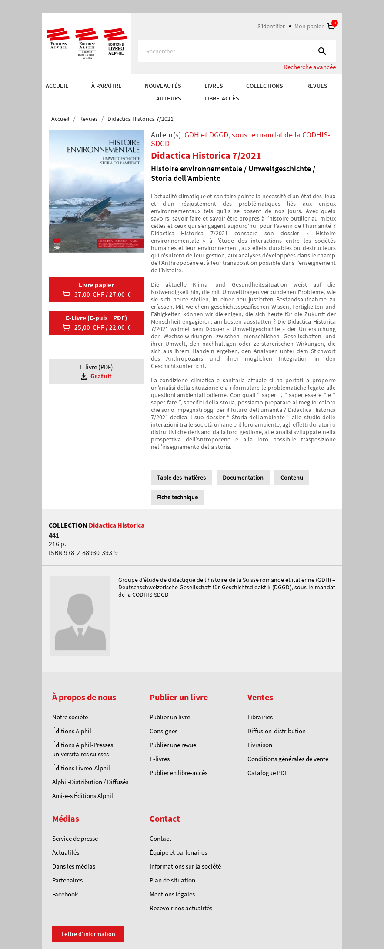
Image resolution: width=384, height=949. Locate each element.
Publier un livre (170, 717)
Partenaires (67, 880)
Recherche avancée (310, 67)
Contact (160, 838)
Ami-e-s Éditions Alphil (82, 796)
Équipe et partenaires (178, 852)
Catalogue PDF (267, 773)
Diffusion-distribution (276, 731)
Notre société (70, 717)
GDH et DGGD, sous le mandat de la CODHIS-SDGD (241, 139)
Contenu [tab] (291, 477)
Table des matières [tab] (181, 477)
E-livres (160, 759)
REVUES (316, 86)
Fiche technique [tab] (177, 497)
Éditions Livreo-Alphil (81, 768)
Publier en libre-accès (178, 773)
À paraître (106, 86)
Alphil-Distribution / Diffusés (90, 782)
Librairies (260, 717)
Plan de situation (172, 880)
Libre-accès (221, 98)
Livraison (259, 745)
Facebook (65, 894)
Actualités (65, 852)
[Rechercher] (237, 51)
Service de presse (75, 838)
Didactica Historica (116, 525)
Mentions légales (172, 894)
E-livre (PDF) (96, 372)
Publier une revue (173, 745)
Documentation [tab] (243, 477)
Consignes (163, 731)
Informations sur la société (185, 866)
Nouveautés (163, 86)
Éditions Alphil (71, 731)
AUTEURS (168, 98)
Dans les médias (73, 866)
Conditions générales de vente (287, 759)
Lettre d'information (88, 934)
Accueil (57, 86)
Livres (213, 86)
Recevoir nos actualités (181, 908)
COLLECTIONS (264, 86)
